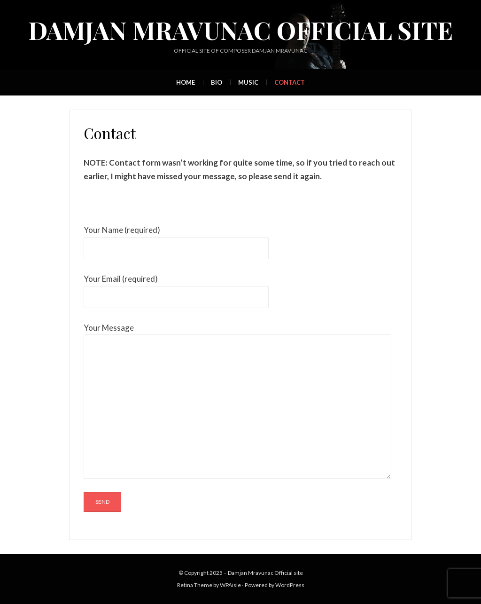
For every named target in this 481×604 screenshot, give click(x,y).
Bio (216, 82)
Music (248, 82)
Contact (289, 82)
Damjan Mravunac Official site (240, 30)
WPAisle (230, 584)
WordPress (289, 584)
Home (185, 82)
